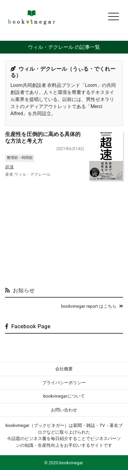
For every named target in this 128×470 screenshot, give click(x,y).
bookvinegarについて (64, 396)
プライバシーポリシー (64, 382)
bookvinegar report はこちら (92, 306)
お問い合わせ (64, 409)
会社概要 (64, 368)
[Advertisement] (64, 231)
